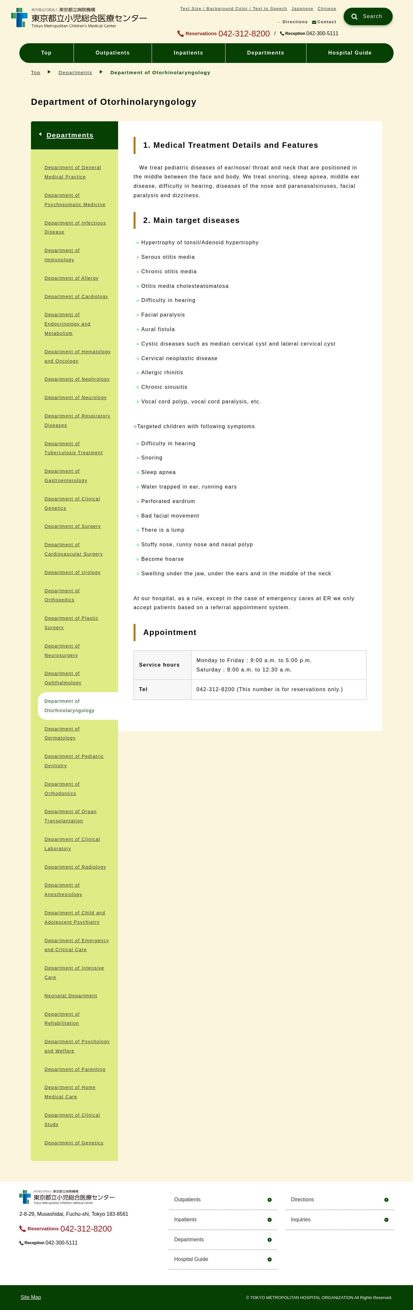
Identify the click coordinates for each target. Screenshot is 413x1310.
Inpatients (189, 52)
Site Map (31, 1297)
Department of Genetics (74, 1142)
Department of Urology (73, 572)
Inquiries (300, 1219)
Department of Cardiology (76, 296)
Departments (265, 52)
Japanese (302, 8)
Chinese (326, 8)
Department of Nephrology (77, 379)
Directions (295, 21)
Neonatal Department (71, 995)
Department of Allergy (72, 278)
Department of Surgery (73, 526)
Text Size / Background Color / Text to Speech (233, 8)
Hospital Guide (350, 52)
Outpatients (113, 52)
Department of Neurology (76, 397)
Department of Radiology (75, 867)
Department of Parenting (75, 1069)
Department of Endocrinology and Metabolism (68, 324)
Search (372, 16)
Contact (327, 21)
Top (46, 52)
